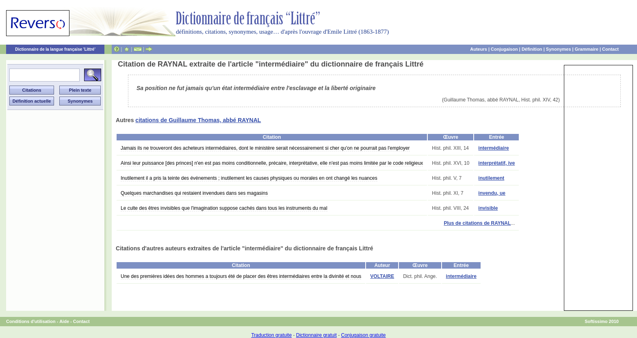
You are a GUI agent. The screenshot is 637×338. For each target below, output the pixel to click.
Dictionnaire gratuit (316, 335)
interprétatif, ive (496, 163)
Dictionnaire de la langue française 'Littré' (55, 49)
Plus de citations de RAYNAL (477, 223)
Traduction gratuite (271, 335)
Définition (532, 49)
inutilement (491, 178)
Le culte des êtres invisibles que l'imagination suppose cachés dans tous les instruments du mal (224, 208)
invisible (488, 208)
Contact (610, 49)
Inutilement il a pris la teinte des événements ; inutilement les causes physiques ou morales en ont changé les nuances (249, 178)
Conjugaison (504, 49)
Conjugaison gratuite (363, 335)
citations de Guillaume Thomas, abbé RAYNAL (198, 120)
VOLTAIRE (382, 276)
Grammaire (586, 49)
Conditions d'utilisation (31, 321)
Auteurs (478, 49)
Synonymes (558, 49)
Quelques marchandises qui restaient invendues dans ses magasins (194, 193)
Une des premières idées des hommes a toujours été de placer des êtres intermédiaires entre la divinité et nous (241, 276)
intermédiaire (493, 148)
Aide (64, 321)
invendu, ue (491, 193)
